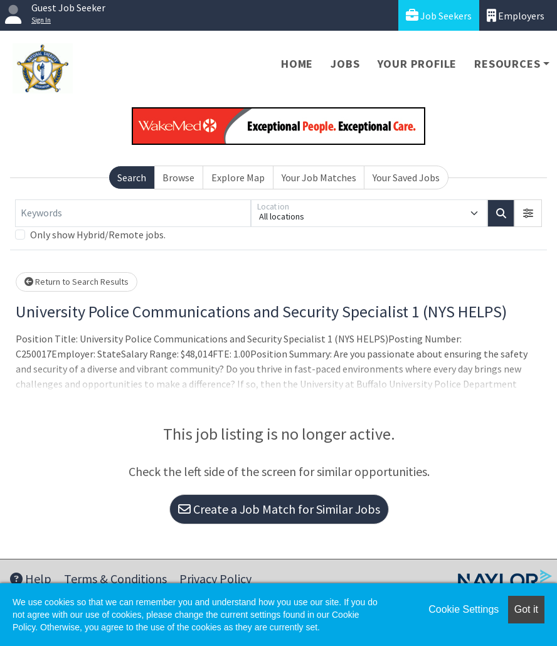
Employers (515, 15)
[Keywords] (133, 213)
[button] (528, 213)
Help (30, 578)
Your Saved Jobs (406, 177)
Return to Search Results (76, 281)
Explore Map (238, 177)
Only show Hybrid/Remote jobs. (98, 234)
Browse (178, 177)
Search (131, 177)
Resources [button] (507, 63)
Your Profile (417, 63)
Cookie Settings (463, 609)
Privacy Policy (215, 578)
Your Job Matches (319, 177)
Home (297, 63)
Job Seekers (439, 15)
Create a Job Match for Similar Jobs (279, 509)
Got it (526, 609)
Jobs (345, 63)
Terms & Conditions (115, 578)
